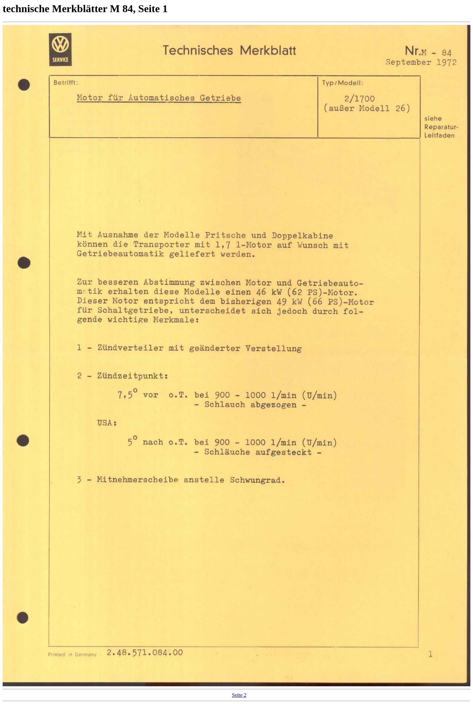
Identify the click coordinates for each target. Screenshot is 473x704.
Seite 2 (239, 695)
